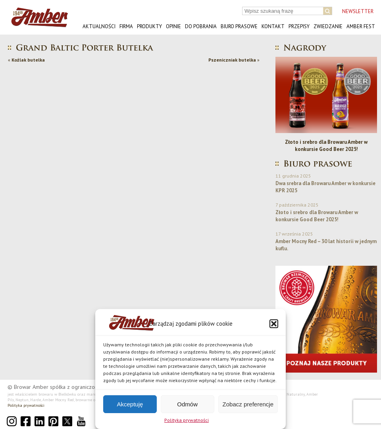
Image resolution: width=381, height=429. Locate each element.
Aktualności (99, 26)
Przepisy (299, 26)
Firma (126, 26)
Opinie (173, 26)
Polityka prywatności (186, 420)
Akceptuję (130, 404)
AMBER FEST (360, 26)
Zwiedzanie (328, 26)
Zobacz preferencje (248, 404)
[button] (274, 324)
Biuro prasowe (239, 26)
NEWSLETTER (357, 11)
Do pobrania (201, 26)
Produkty (149, 26)
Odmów (187, 404)
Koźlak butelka (28, 60)
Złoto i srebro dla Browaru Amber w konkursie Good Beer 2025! (326, 146)
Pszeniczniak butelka (232, 60)
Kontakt (273, 26)
